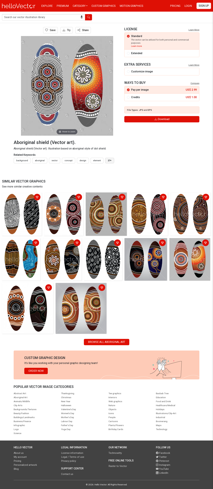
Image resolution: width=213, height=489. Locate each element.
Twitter (161, 456)
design (83, 160)
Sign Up (204, 5)
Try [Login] (67, 30)
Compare (195, 83)
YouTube (162, 468)
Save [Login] (50, 30)
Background (22, 160)
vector (55, 160)
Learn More (194, 30)
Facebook (163, 452)
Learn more (136, 46)
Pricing (175, 5)
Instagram (163, 464)
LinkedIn (162, 472)
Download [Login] (161, 119)
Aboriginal (40, 160)
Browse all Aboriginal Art (106, 342)
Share (83, 30)
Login (188, 5)
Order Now (36, 370)
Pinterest (162, 460)
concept (69, 160)
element (97, 160)
